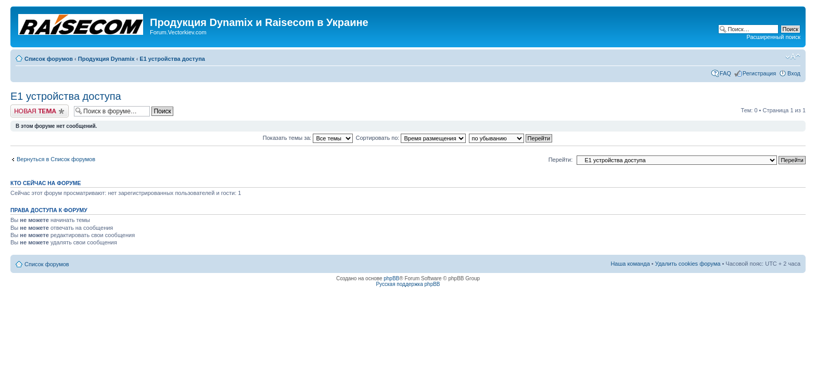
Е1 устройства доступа (172, 59)
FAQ (725, 73)
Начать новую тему (39, 111)
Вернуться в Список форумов (56, 159)
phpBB (391, 278)
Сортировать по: (411, 138)
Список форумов (48, 59)
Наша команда (629, 263)
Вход (793, 73)
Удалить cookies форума (688, 263)
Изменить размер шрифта (792, 56)
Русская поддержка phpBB (408, 284)
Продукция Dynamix (106, 59)
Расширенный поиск (773, 37)
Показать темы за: (308, 138)
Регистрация (759, 73)
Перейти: (561, 160)
